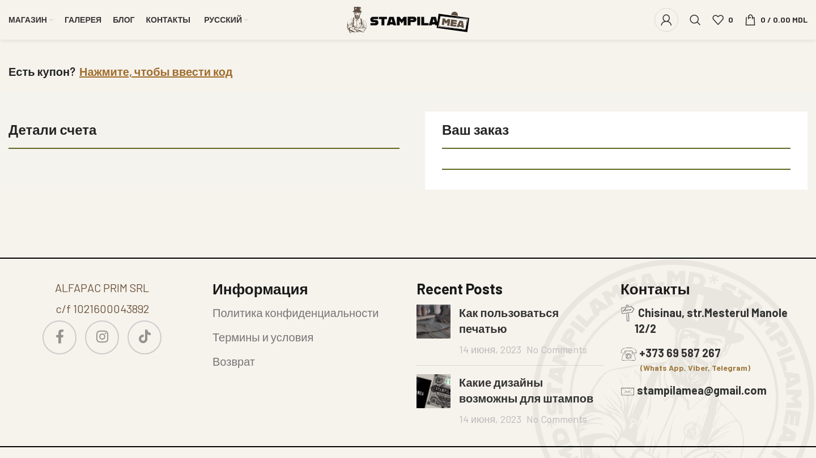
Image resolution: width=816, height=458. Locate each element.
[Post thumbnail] (433, 331)
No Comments (556, 349)
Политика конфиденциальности (295, 312)
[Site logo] (408, 18)
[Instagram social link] (102, 337)
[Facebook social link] (59, 337)
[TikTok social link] (145, 337)
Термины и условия (262, 337)
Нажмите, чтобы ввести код (155, 71)
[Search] (695, 19)
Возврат (233, 361)
